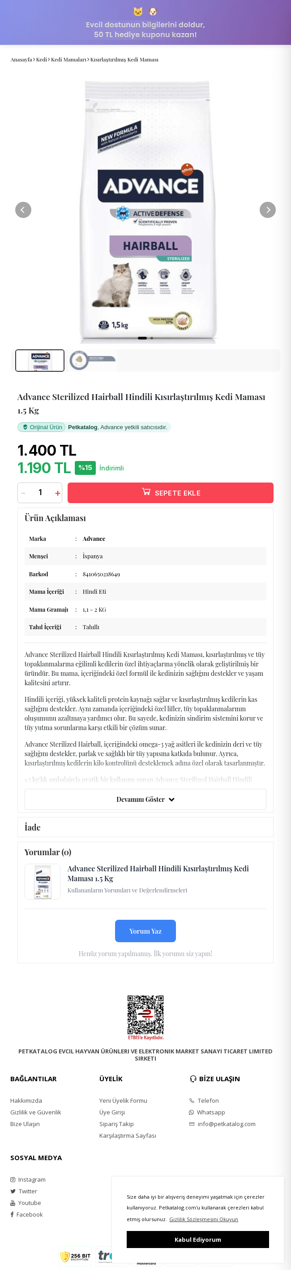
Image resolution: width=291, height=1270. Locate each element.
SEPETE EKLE (171, 491)
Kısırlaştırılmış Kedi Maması (124, 59)
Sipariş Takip (116, 1123)
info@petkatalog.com (222, 1123)
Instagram (28, 1179)
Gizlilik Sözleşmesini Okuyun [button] (203, 1219)
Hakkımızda (26, 1100)
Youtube (25, 1202)
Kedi (41, 59)
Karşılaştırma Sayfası (127, 1135)
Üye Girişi (112, 1112)
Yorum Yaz (145, 930)
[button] (268, 210)
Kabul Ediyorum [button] (198, 1239)
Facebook (26, 1214)
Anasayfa (21, 59)
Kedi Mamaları (68, 59)
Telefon (204, 1100)
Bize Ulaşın (25, 1123)
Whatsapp (207, 1112)
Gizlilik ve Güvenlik (35, 1112)
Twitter (23, 1191)
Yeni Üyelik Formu (123, 1100)
